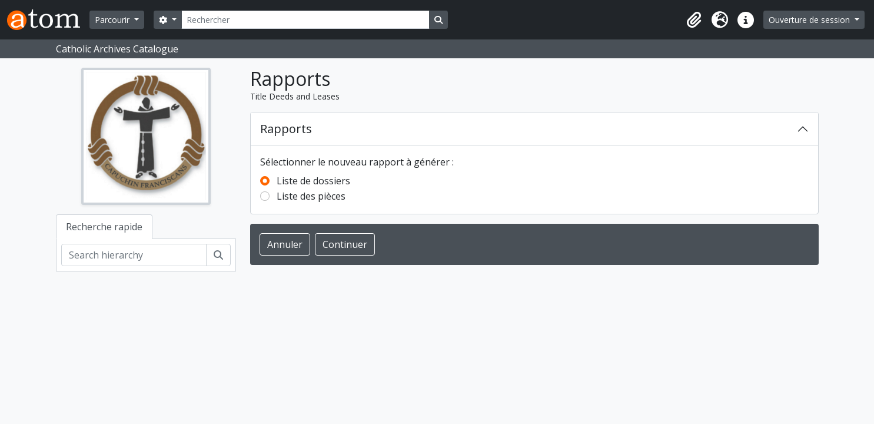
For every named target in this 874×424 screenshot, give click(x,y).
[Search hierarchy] (134, 255)
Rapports (286, 129)
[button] (694, 20)
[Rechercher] (305, 20)
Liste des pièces (311, 196)
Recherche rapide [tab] (104, 226)
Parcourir (113, 19)
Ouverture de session (810, 19)
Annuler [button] (285, 244)
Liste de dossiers (313, 180)
